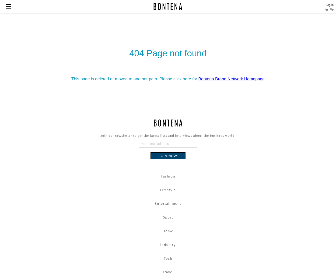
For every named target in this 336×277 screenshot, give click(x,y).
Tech (168, 258)
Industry (168, 244)
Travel (168, 272)
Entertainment (168, 203)
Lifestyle (168, 190)
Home (168, 231)
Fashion (168, 176)
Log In (329, 5)
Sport (168, 217)
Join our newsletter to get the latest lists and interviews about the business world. (167, 135)
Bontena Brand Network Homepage (231, 79)
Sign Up (329, 9)
